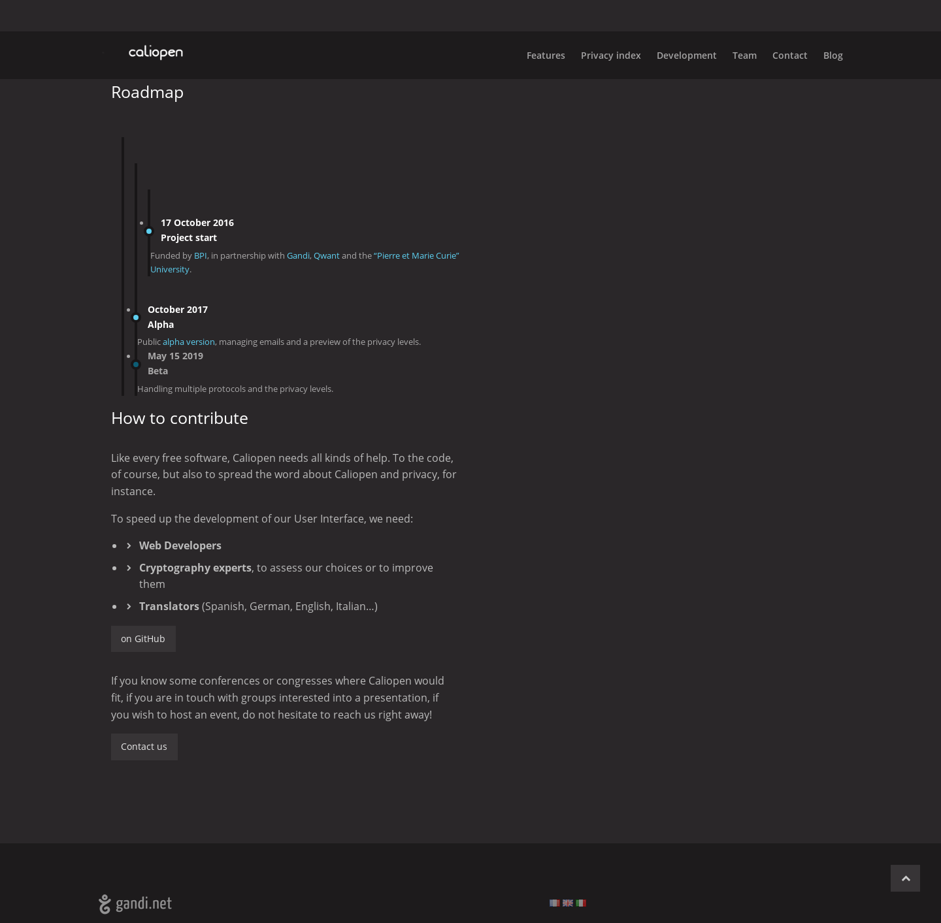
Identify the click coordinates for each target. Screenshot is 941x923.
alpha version (189, 342)
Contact (790, 55)
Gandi (298, 255)
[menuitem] (825, 55)
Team (745, 55)
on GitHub (143, 638)
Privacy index (611, 55)
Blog (833, 55)
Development (687, 55)
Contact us (144, 746)
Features (546, 55)
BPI (200, 255)
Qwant (327, 255)
